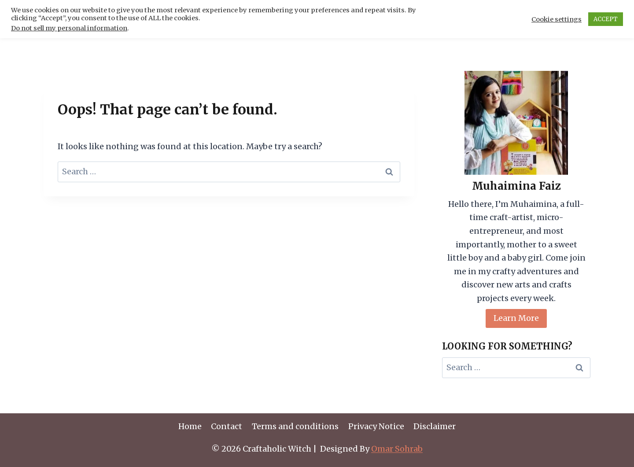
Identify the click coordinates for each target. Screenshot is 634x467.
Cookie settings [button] (556, 19)
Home (190, 426)
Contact (226, 426)
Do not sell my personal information (69, 28)
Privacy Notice (376, 426)
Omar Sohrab (397, 449)
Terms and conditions (295, 426)
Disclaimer (434, 426)
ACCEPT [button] (605, 19)
